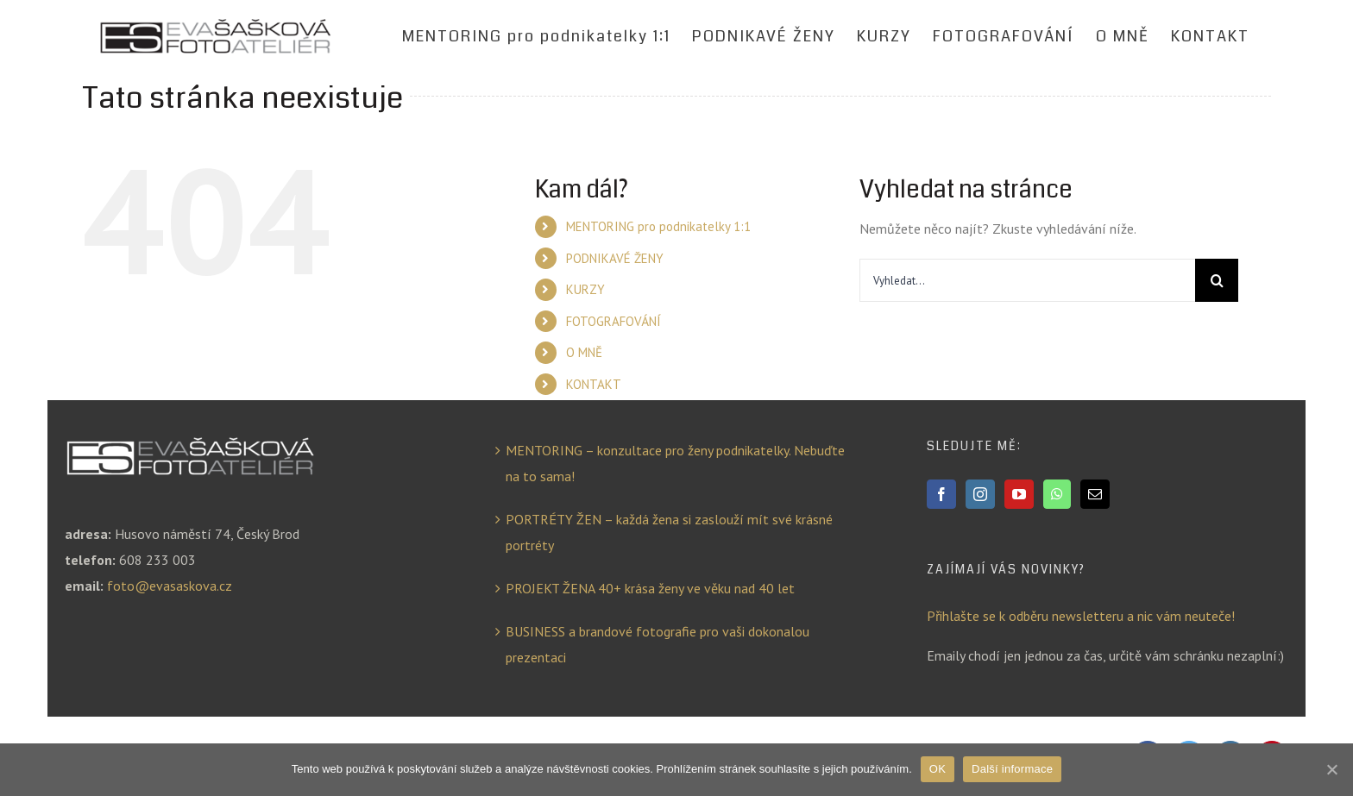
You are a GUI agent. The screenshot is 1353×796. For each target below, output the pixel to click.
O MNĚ (584, 352)
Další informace (1012, 768)
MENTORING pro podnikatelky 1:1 (658, 226)
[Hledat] (1216, 280)
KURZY (585, 289)
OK (937, 768)
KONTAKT (593, 384)
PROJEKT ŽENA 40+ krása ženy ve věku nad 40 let (650, 588)
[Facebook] (941, 494)
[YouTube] (1019, 494)
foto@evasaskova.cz (169, 585)
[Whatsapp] (1057, 494)
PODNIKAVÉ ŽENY (615, 258)
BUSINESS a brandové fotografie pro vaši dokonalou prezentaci (657, 644)
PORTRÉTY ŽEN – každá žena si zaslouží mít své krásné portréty (669, 532)
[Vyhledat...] (1027, 280)
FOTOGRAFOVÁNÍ (613, 321)
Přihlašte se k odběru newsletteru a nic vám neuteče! (1081, 615)
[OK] (1331, 769)
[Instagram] (980, 494)
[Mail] (1095, 494)
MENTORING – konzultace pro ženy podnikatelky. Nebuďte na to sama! (675, 463)
